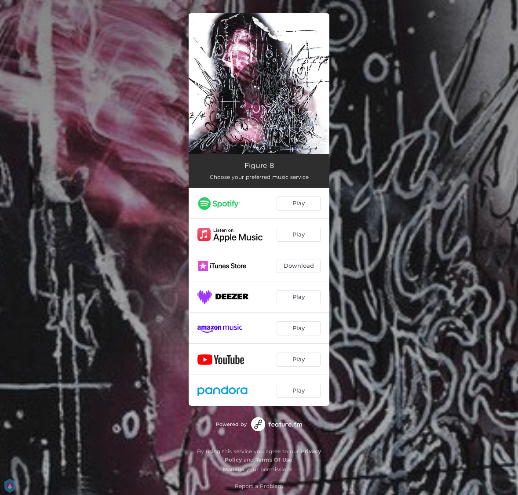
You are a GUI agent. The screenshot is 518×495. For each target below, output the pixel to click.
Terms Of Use (273, 459)
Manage (233, 469)
